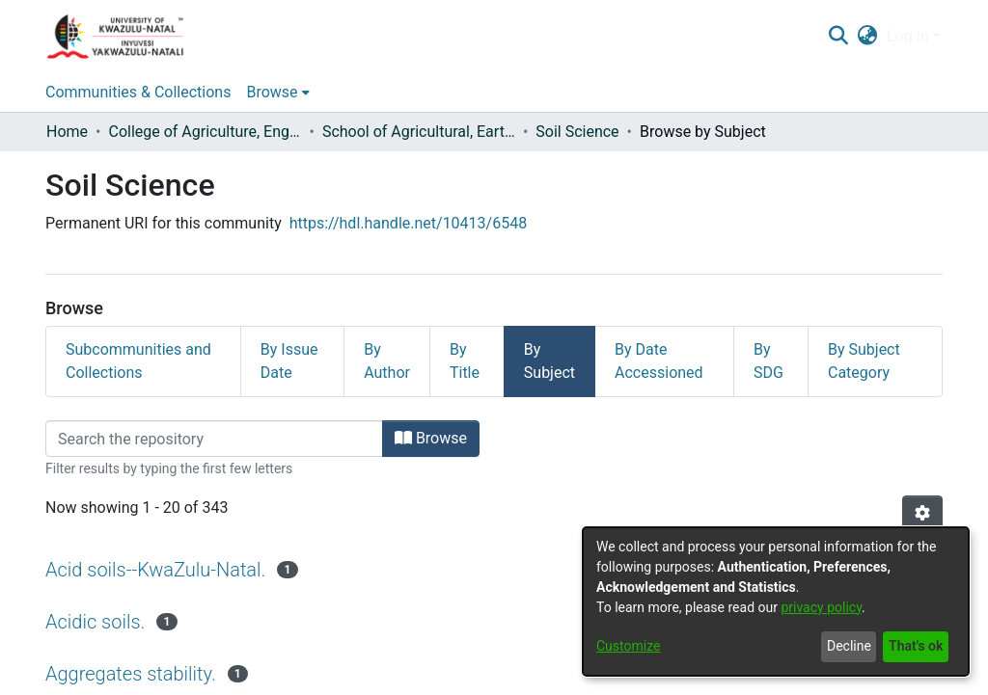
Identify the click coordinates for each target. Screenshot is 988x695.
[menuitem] (868, 36)
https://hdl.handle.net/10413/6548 (408, 223)
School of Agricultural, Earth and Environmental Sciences (418, 131)
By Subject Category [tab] (864, 361)
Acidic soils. (95, 621)
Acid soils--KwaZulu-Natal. (155, 569)
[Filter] (214, 438)
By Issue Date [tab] (289, 361)
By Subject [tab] (549, 361)
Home (67, 131)
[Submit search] (838, 36)
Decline (849, 646)
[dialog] (776, 601)
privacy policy (821, 607)
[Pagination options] (922, 513)
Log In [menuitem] (908, 36)
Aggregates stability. (130, 673)
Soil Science (576, 131)
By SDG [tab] (768, 361)
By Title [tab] (465, 361)
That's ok (916, 646)
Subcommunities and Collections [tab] (138, 361)
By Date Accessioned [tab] (659, 361)
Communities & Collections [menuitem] (138, 92)
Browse (431, 438)
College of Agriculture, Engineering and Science (204, 131)
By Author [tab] (387, 361)
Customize (628, 646)
